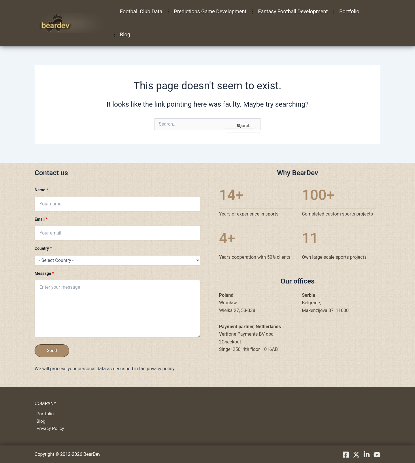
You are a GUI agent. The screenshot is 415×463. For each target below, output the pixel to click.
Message (44, 272)
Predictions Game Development (208, 11)
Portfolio (345, 11)
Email (41, 218)
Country (43, 247)
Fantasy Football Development (290, 11)
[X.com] (356, 454)
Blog (124, 34)
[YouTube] (376, 454)
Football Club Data (140, 11)
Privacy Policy (49, 428)
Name (41, 189)
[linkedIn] (366, 454)
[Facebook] (345, 454)
